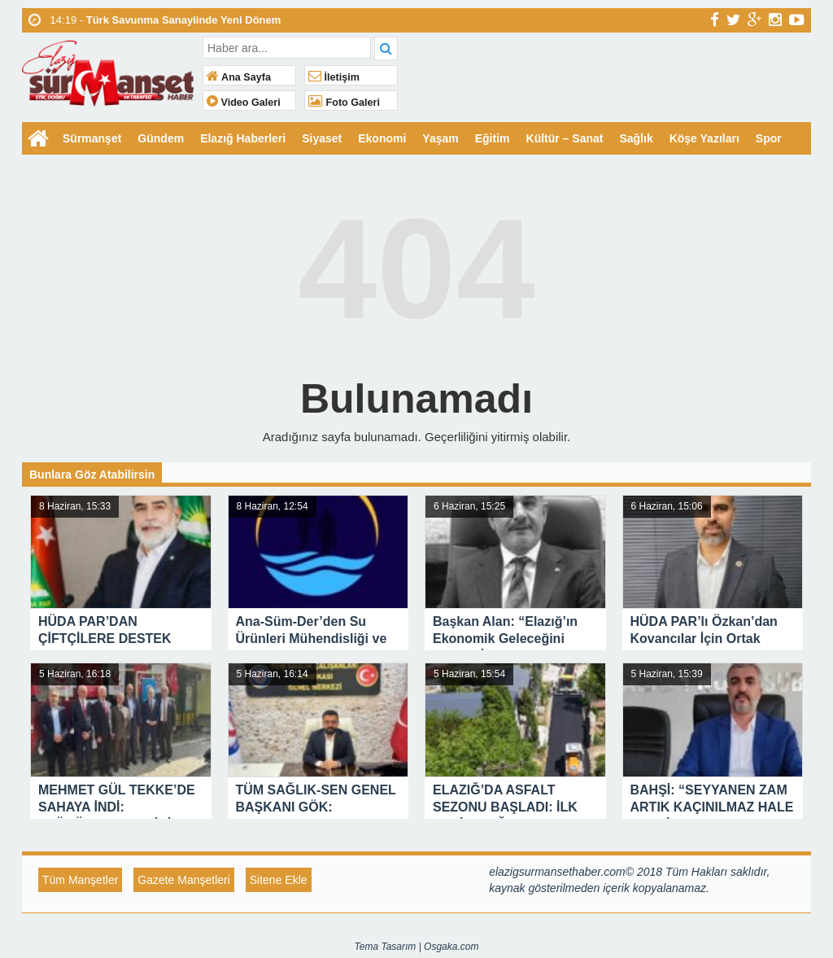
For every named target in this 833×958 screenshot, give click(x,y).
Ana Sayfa (239, 77)
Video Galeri (244, 102)
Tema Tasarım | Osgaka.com (417, 946)
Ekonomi (382, 138)
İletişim (334, 77)
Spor (769, 138)
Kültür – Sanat (565, 138)
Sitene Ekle (278, 879)
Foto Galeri (344, 102)
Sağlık (635, 138)
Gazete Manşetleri (183, 879)
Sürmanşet (92, 138)
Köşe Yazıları (704, 138)
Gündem (160, 138)
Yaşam (440, 138)
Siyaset (322, 138)
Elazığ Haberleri (243, 138)
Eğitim (492, 138)
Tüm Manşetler (80, 879)
